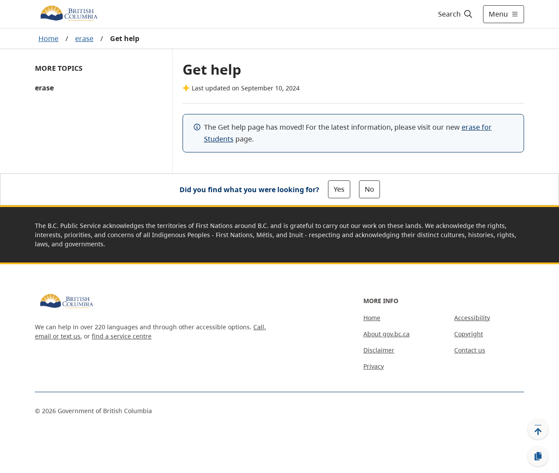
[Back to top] (538, 428)
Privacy (373, 366)
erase (84, 38)
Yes (339, 189)
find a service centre (122, 336)
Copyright (468, 334)
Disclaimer (378, 350)
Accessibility (472, 318)
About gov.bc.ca (386, 334)
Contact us (469, 350)
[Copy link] (538, 456)
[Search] (455, 14)
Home (48, 38)
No (369, 189)
